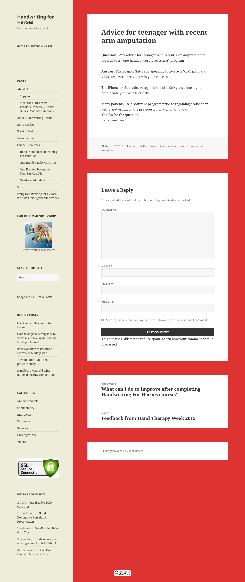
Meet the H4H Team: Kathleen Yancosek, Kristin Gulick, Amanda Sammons (37, 107)
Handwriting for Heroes (35, 19)
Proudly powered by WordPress (122, 451)
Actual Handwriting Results (35, 118)
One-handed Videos (32, 180)
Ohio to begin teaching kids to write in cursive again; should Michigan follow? (36, 338)
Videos (21, 442)
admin (133, 146)
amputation (169, 146)
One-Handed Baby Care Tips (38, 163)
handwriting (187, 146)
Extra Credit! (25, 124)
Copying (25, 96)
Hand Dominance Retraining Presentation (32, 517)
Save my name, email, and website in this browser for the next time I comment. (157, 320)
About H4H (24, 89)
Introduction (25, 138)
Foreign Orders (27, 131)
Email (107, 284)
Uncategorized (26, 435)
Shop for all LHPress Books (34, 297)
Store (20, 187)
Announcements (27, 401)
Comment (110, 210)
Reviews (22, 428)
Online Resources (28, 145)
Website (107, 302)
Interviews (24, 414)
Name (106, 266)
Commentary (25, 408)
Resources (23, 421)
